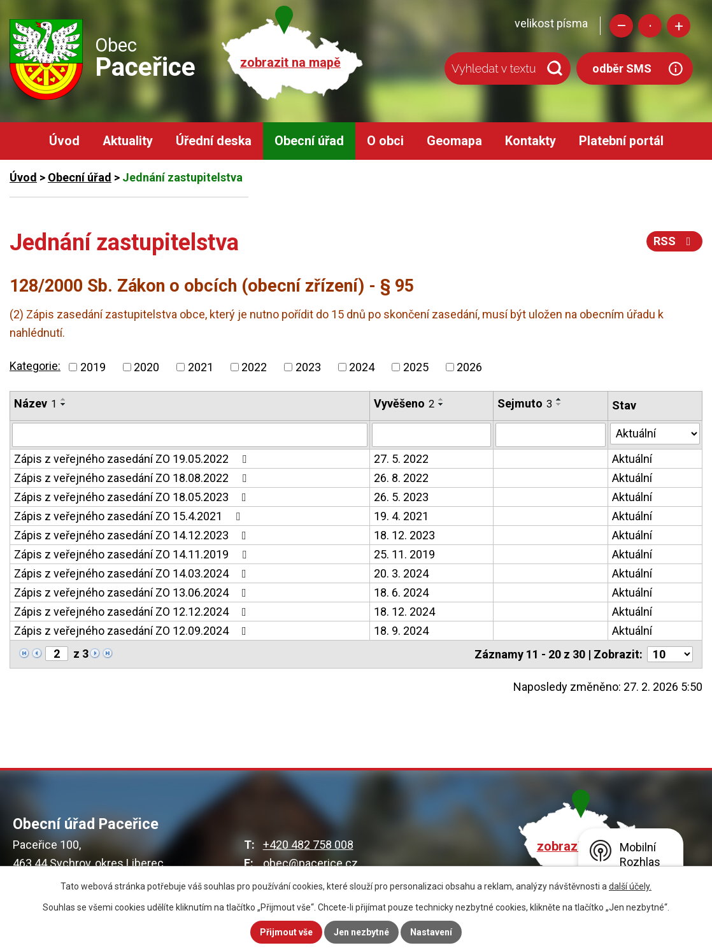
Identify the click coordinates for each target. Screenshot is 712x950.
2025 (416, 367)
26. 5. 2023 (401, 497)
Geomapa (454, 141)
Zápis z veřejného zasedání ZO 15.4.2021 (129, 516)
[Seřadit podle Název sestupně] (64, 404)
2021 (200, 367)
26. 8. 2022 (401, 478)
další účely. (630, 886)
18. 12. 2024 (404, 611)
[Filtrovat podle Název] (189, 435)
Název (35, 403)
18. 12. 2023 (404, 535)
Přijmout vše (286, 932)
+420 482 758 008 (308, 844)
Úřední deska (214, 141)
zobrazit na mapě (290, 62)
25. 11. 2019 (404, 554)
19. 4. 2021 (401, 516)
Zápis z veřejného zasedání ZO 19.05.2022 (133, 458)
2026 (469, 367)
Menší (621, 26)
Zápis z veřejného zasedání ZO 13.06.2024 (133, 592)
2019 (93, 367)
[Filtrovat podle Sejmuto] (550, 435)
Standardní (650, 26)
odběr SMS (621, 68)
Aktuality (128, 141)
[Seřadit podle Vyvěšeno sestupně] (441, 404)
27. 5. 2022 (401, 458)
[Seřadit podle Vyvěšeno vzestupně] (441, 399)
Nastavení (431, 932)
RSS (674, 241)
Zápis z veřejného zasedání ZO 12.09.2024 (133, 630)
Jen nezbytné (361, 932)
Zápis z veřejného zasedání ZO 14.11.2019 (133, 554)
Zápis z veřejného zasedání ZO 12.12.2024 (133, 611)
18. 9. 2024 (401, 630)
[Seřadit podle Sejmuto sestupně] (559, 404)
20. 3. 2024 (401, 573)
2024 (361, 367)
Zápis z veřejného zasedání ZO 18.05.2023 (133, 497)
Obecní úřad (309, 141)
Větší (678, 26)
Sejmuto (524, 403)
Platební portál (621, 141)
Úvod (64, 141)
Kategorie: (35, 365)
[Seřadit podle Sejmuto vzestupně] (559, 399)
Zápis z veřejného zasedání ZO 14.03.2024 (133, 573)
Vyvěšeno (404, 403)
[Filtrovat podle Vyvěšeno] (431, 435)
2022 (254, 367)
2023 (308, 367)
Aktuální (632, 458)
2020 (146, 367)
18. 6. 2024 (401, 592)
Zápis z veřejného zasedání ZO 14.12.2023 (133, 535)
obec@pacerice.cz (310, 863)
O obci (385, 141)
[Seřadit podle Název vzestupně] (64, 399)
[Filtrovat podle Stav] (655, 433)
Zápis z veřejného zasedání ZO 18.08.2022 (133, 478)
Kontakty (530, 141)
